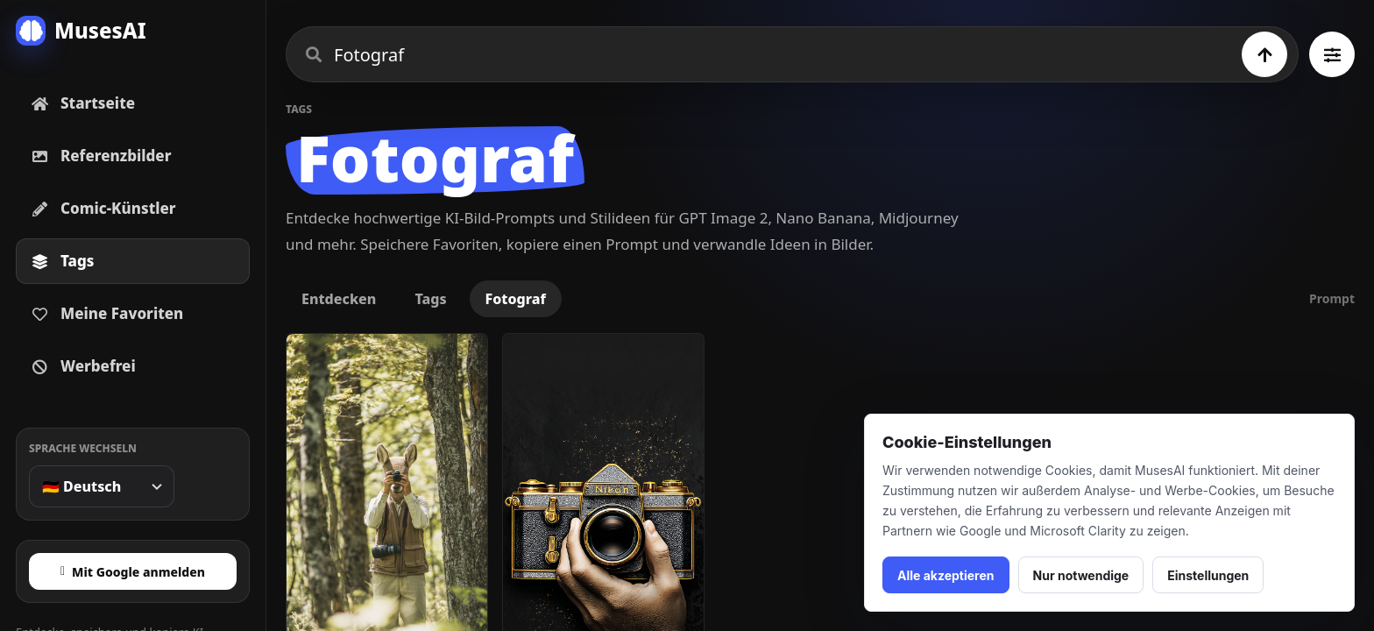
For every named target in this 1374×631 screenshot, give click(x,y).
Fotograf (515, 298)
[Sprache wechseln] (101, 486)
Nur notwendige (1081, 575)
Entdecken (338, 298)
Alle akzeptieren (946, 575)
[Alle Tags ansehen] (1332, 54)
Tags (430, 298)
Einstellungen (1208, 575)
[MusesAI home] (133, 31)
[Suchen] (1264, 54)
